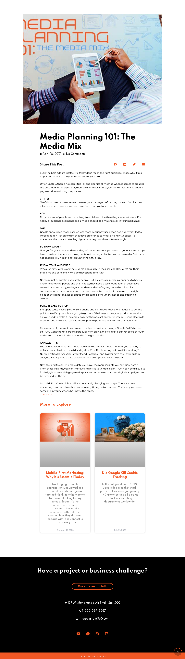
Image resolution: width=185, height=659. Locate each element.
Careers (141, 7)
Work (49, 7)
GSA (63, 7)
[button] (178, 7)
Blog (103, 7)
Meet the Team (83, 7)
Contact (159, 7)
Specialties (121, 7)
